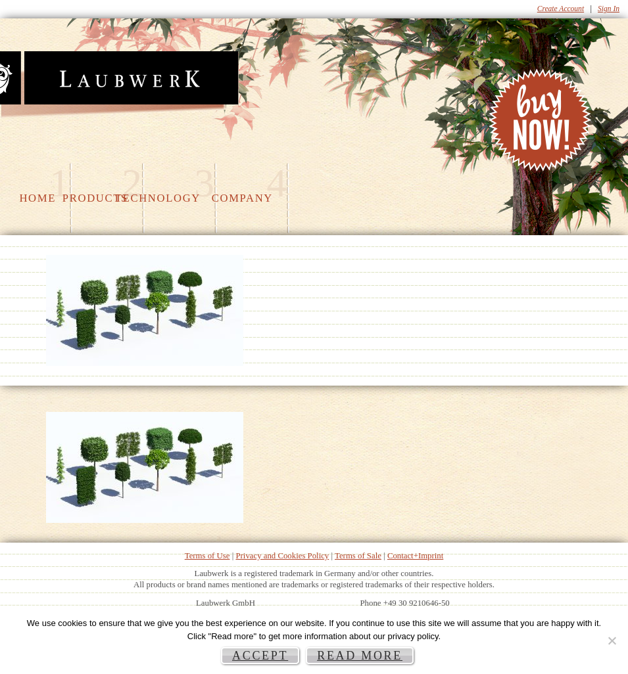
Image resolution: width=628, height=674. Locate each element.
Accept (260, 655)
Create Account (560, 8)
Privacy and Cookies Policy (282, 555)
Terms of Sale (358, 555)
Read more (359, 655)
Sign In (608, 8)
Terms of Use (207, 555)
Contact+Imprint (415, 555)
